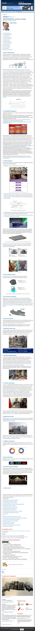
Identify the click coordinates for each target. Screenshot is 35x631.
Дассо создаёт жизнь (6, 33)
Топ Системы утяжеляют (7, 38)
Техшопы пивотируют (6, 44)
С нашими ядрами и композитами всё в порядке (11, 512)
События (13, 11)
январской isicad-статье (10, 413)
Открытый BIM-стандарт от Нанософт (9, 505)
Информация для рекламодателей (6, 624)
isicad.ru (28, 615)
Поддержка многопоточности (7, 276)
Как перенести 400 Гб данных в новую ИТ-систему (17, 165)
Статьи (6, 11)
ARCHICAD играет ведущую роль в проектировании (19, 334)
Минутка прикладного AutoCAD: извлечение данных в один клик (13, 547)
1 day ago (11, 602)
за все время (8, 543)
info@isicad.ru (27, 618)
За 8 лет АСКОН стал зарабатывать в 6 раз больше (11, 519)
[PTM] (2, 614)
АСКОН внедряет (6, 35)
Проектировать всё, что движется (8, 523)
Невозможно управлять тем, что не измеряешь (10, 520)
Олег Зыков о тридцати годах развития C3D (10, 508)
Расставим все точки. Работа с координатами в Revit (11, 544)
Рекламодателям (18, 11)
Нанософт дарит (6, 48)
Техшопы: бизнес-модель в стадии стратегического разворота (20, 396)
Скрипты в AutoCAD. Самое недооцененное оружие (11, 551)
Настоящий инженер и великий (8, 526)
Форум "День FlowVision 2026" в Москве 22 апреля (10, 535)
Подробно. (20, 473)
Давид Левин (13, 22)
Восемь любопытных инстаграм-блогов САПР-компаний (12, 243)
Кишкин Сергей (4, 599)
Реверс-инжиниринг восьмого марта (9, 522)
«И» (3, 515)
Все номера (4, 569)
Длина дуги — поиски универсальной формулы (11, 557)
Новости (3, 11)
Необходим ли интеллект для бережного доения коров (12, 516)
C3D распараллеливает (7, 37)
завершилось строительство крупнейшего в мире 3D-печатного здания (17, 418)
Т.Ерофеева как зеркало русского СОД (9, 509)
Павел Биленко (28, 366)
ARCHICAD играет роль (7, 41)
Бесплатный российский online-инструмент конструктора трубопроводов (15, 559)
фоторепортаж (27, 325)
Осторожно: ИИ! (5, 513)
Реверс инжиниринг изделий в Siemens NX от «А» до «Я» (12, 556)
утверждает (8, 458)
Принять (21, 629)
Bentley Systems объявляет (7, 49)
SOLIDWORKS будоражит (7, 34)
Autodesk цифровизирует (7, 42)
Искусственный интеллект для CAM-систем (10, 502)
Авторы (10, 11)
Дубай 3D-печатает (6, 45)
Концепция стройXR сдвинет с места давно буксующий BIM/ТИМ (13, 504)
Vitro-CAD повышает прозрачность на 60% (10, 501)
